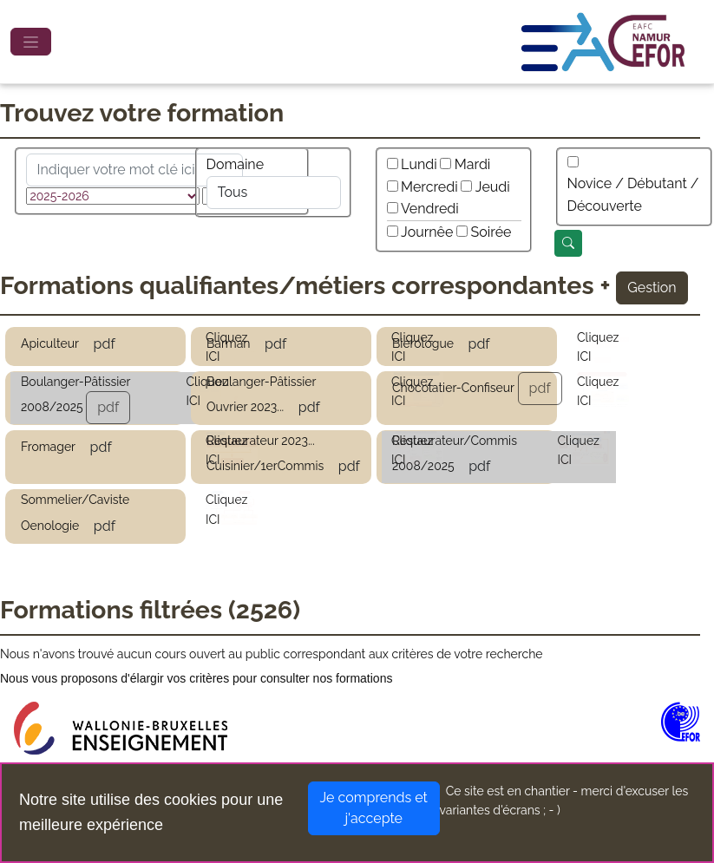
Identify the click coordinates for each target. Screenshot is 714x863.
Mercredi (429, 187)
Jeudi (492, 187)
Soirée (491, 232)
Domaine (235, 164)
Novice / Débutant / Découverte (633, 194)
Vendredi (430, 208)
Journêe (427, 232)
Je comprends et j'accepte (374, 808)
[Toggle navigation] (30, 42)
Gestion (651, 287)
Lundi (419, 164)
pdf (104, 344)
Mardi (473, 164)
